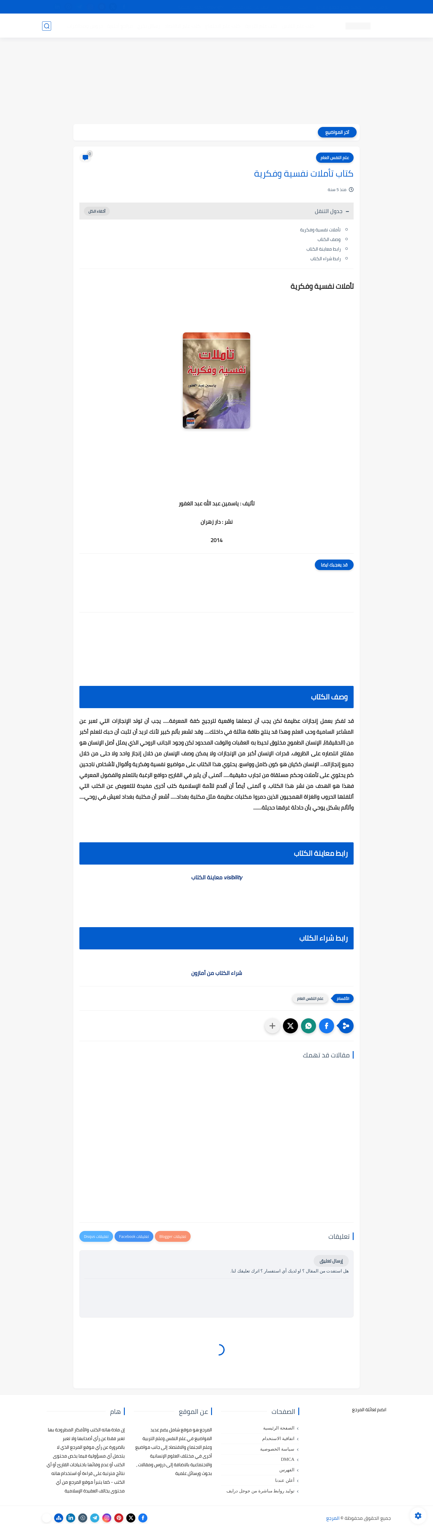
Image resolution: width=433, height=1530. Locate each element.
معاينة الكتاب (216, 877)
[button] (326, 1025)
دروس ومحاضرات (84, 26)
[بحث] (46, 26)
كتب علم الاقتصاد (182, 26)
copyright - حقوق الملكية (201, 7)
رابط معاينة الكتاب (323, 249)
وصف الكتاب (329, 239)
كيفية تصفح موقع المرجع (338, 7)
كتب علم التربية (261, 26)
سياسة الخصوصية (277, 1449)
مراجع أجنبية (120, 26)
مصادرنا (283, 7)
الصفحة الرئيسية (278, 1428)
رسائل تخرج (148, 26)
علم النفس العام (335, 158)
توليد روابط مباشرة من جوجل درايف (260, 1490)
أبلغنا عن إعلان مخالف (250, 7)
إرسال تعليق (331, 1261)
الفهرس (286, 1469)
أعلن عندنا (284, 1480)
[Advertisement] (216, 81)
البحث (303, 7)
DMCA (287, 1459)
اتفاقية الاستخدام (278, 1438)
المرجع (332, 1517)
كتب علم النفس (297, 26)
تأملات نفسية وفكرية (320, 229)
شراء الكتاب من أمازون (216, 973)
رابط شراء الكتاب (325, 258)
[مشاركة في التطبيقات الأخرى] (272, 1025)
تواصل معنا (378, 7)
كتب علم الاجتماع (222, 26)
